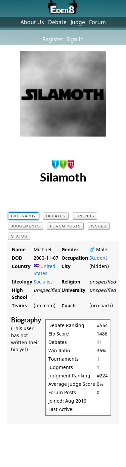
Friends (85, 216)
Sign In (75, 39)
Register (53, 39)
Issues (98, 226)
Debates (56, 216)
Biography (23, 216)
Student (98, 258)
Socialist (43, 281)
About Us (32, 22)
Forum (97, 22)
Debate (57, 22)
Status (19, 236)
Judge (78, 22)
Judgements (25, 226)
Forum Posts (65, 226)
